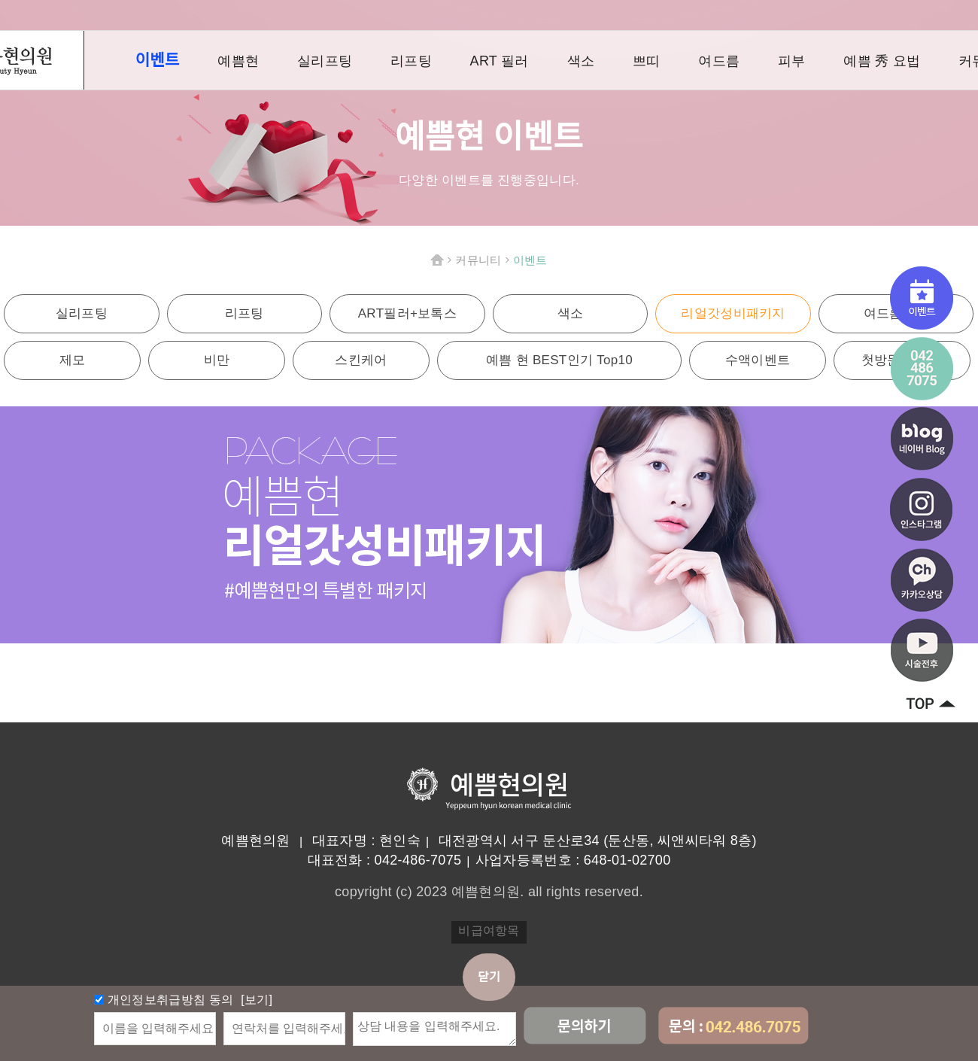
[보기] (255, 999)
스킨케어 (361, 360)
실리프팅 (324, 60)
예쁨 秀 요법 (881, 60)
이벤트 (157, 59)
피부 (792, 60)
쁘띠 (647, 60)
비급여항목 (489, 930)
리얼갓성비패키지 (733, 313)
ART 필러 (499, 60)
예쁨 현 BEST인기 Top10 (559, 360)
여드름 (719, 60)
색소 (581, 60)
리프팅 (411, 60)
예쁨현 (238, 60)
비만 (217, 360)
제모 (72, 360)
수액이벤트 (758, 360)
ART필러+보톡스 (407, 313)
